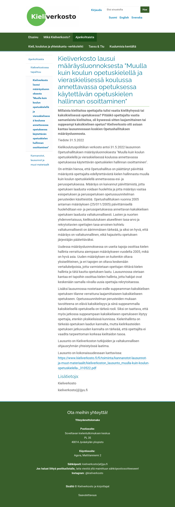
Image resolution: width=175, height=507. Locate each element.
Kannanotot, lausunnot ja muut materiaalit (40, 160)
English (124, 17)
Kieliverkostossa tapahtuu (40, 69)
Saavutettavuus (87, 495)
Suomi (113, 17)
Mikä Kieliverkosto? (57, 37)
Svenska (136, 17)
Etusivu (33, 37)
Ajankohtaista (84, 37)
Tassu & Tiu (96, 46)
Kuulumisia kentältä (123, 46)
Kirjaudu (96, 10)
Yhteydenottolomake (87, 420)
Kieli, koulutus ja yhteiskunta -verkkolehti (55, 46)
